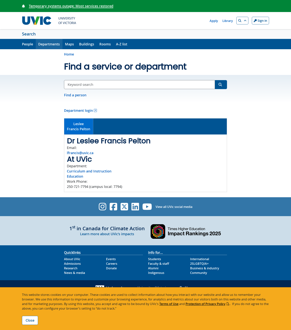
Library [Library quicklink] (227, 21)
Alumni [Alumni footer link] (153, 268)
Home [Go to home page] (69, 54)
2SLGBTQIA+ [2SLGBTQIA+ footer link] (199, 264)
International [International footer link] (199, 259)
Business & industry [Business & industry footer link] (204, 268)
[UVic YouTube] (147, 206)
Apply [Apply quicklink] (214, 21)
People (27, 44)
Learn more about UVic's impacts (107, 234)
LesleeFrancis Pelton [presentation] (78, 126)
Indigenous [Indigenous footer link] (156, 273)
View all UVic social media (174, 207)
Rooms (105, 44)
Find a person (75, 95)
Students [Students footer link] (154, 259)
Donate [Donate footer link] (111, 268)
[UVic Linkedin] (135, 206)
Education (75, 176)
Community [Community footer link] (198, 273)
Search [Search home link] (29, 34)
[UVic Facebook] (113, 206)
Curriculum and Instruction (89, 171)
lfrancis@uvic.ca (80, 153)
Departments (49, 44)
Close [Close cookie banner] (30, 320)
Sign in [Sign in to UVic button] (260, 21)
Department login (78, 110)
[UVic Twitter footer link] (124, 206)
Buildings (86, 44)
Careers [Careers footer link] (111, 264)
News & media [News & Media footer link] (74, 273)
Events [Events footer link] (111, 259)
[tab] (78, 126)
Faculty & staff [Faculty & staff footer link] (158, 264)
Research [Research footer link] (70, 268)
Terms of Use (168, 304)
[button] (242, 20)
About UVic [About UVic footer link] (72, 259)
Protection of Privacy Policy (205, 304)
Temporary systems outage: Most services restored (71, 6)
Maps (69, 44)
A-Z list (121, 44)
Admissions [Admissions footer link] (72, 264)
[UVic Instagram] (102, 206)
